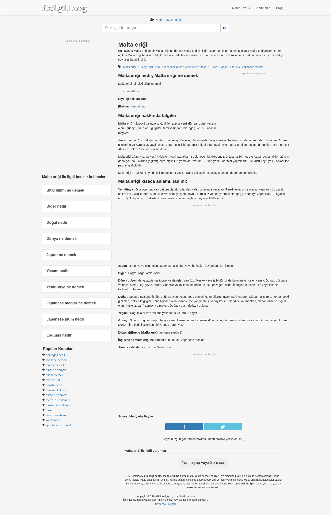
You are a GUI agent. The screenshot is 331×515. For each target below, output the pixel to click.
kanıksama (53, 420)
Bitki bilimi (155, 66)
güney (130, 128)
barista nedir (54, 385)
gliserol (50, 410)
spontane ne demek (59, 425)
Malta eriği (174, 19)
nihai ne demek (56, 370)
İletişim (172, 504)
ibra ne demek (55, 365)
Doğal (203, 66)
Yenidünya (191, 66)
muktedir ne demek (58, 405)
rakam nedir (53, 380)
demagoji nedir (55, 355)
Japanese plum (173, 66)
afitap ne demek (56, 395)
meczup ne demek (58, 400)
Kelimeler (263, 8)
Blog (279, 8)
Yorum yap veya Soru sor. (203, 462)
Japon (223, 66)
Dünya (214, 66)
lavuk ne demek (56, 360)
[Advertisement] (253, 104)
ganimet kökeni (56, 390)
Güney (142, 66)
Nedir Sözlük (241, 8)
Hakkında (160, 504)
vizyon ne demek (57, 415)
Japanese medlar (252, 66)
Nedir (159, 19)
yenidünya (138, 106)
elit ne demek (54, 375)
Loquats (235, 66)
